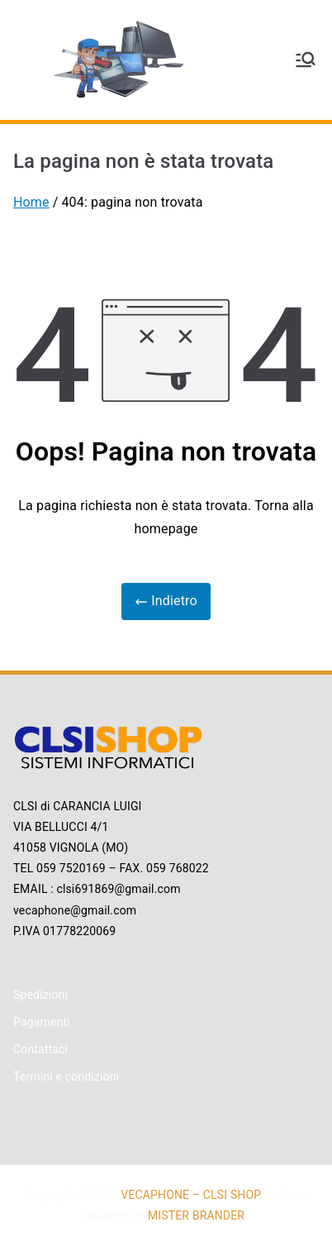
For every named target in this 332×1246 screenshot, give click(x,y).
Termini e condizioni (66, 1076)
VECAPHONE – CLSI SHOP (190, 1194)
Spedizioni (40, 994)
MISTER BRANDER (196, 1215)
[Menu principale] (305, 59)
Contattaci (40, 1049)
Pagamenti (41, 1022)
